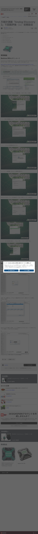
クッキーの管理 (26, 270)
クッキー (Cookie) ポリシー (17, 267)
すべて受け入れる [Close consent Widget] (11, 270)
